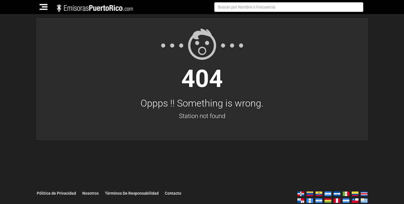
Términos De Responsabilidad (132, 193)
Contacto (173, 193)
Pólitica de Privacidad (56, 193)
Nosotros (90, 193)
